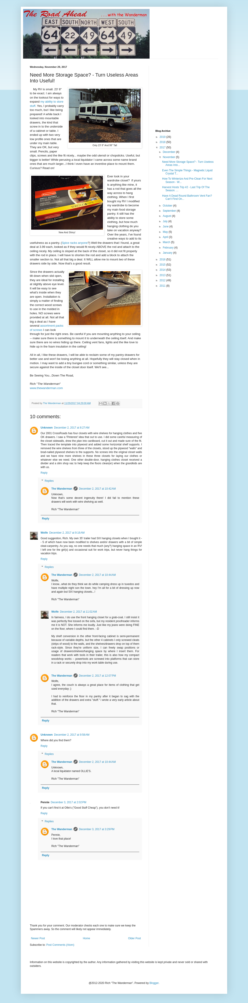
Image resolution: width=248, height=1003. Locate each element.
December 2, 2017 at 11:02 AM (78, 611)
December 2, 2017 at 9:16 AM (67, 532)
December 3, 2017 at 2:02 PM (68, 802)
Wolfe (44, 532)
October (168, 205)
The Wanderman (61, 488)
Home (86, 938)
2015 (163, 264)
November (169, 157)
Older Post (134, 938)
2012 (163, 280)
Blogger (154, 983)
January (168, 252)
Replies (49, 480)
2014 (163, 269)
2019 (163, 137)
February (168, 247)
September (170, 210)
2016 (163, 259)
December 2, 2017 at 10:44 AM (97, 574)
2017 (163, 147)
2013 (163, 275)
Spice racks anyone (75, 242)
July (165, 221)
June (166, 226)
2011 (163, 285)
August (167, 216)
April (166, 237)
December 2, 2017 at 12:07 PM (97, 675)
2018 (163, 142)
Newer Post (38, 938)
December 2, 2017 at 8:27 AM (71, 427)
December (169, 152)
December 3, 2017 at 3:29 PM (96, 829)
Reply (44, 472)
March (167, 242)
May (166, 231)
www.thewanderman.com (46, 388)
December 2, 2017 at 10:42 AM (97, 488)
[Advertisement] (189, 94)
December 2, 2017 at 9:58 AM (71, 734)
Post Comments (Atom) (60, 944)
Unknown (47, 427)
